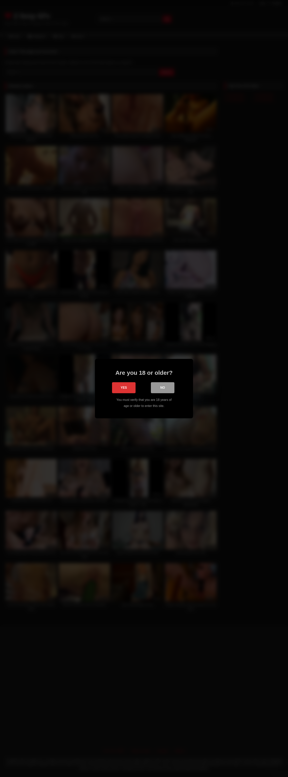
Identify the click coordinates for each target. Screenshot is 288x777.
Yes (124, 387)
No (162, 387)
